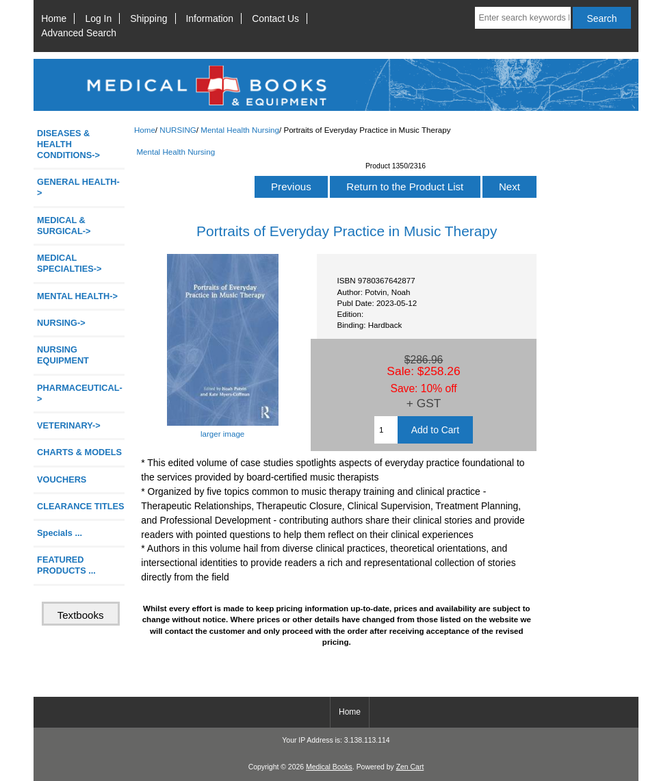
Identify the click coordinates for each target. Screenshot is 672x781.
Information (210, 18)
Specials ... (59, 533)
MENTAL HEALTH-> (77, 296)
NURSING (177, 129)
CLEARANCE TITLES (81, 506)
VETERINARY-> (69, 425)
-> (61, 323)
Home (53, 18)
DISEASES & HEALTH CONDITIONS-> (68, 144)
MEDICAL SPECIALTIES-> (69, 263)
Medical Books (329, 767)
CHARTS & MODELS (79, 452)
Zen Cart (410, 767)
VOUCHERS (61, 479)
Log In (98, 18)
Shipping (148, 18)
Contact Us (275, 18)
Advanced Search (78, 32)
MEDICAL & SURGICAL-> (63, 225)
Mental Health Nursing (240, 129)
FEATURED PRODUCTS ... (66, 565)
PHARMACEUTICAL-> (79, 393)
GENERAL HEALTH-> (78, 187)
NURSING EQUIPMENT (63, 355)
